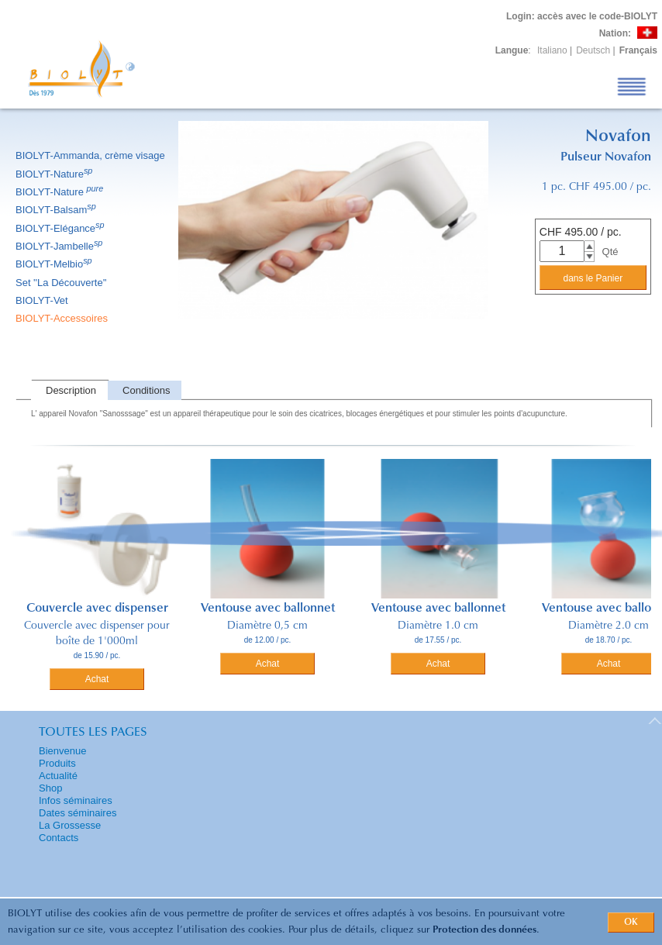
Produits (57, 763)
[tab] (69, 390)
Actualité (58, 775)
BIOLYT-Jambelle (60, 246)
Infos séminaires (75, 800)
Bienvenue (62, 751)
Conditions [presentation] (146, 390)
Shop (50, 788)
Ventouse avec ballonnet (268, 608)
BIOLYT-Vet (43, 300)
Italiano (552, 50)
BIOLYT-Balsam (57, 210)
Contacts (58, 837)
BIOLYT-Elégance (61, 228)
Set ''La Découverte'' (62, 282)
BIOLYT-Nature (55, 174)
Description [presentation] (71, 390)
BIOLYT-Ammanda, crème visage (91, 155)
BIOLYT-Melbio (55, 264)
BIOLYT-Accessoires (63, 318)
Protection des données (484, 930)
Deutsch (593, 50)
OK (631, 922)
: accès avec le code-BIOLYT (581, 16)
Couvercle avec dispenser (97, 608)
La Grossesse (70, 825)
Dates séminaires (77, 813)
